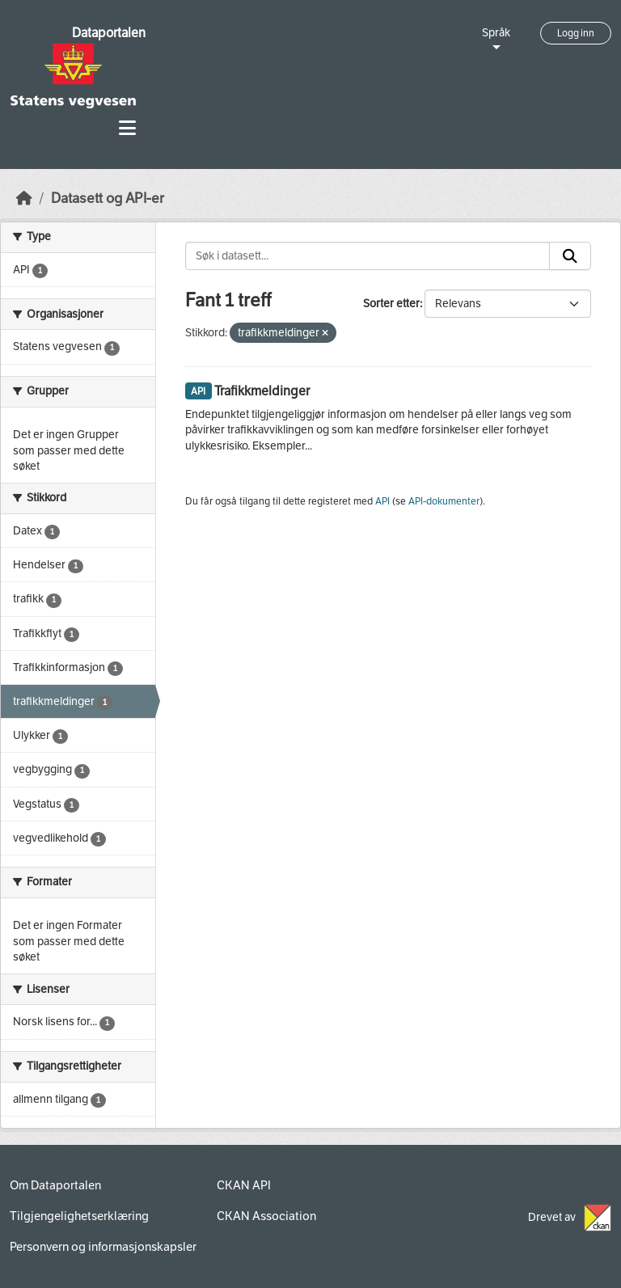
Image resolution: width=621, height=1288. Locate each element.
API (382, 501)
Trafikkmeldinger (262, 391)
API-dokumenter (443, 501)
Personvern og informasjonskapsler (103, 1246)
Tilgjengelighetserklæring (79, 1216)
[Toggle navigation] (127, 128)
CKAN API (244, 1185)
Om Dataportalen (55, 1185)
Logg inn (575, 33)
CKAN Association (266, 1216)
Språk (496, 33)
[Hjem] (24, 198)
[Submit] (570, 256)
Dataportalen (109, 32)
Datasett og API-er (107, 198)
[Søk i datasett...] (368, 256)
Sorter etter (391, 303)
